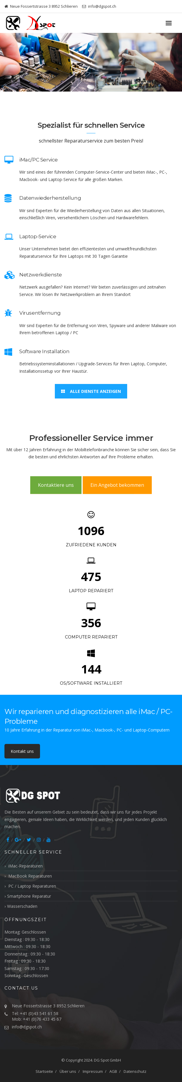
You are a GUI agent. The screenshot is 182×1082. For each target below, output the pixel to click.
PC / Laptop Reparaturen (31, 886)
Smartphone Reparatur (29, 896)
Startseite (44, 1071)
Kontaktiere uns (56, 490)
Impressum (93, 1071)
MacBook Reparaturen (29, 876)
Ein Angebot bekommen (117, 490)
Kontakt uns (22, 751)
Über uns (68, 1071)
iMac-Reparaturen (25, 866)
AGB (113, 1071)
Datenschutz (135, 1071)
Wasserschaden (22, 906)
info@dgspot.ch (27, 1027)
